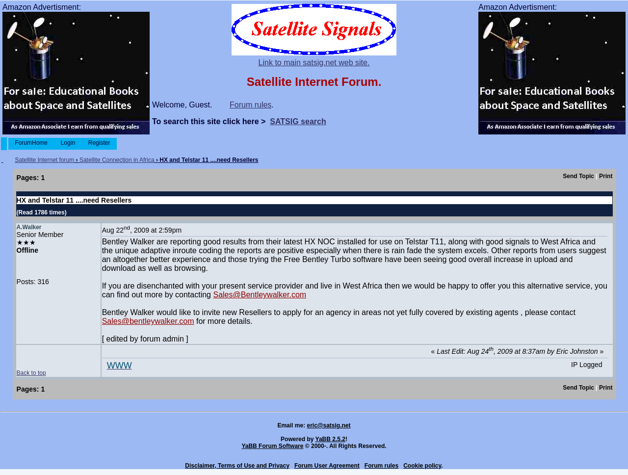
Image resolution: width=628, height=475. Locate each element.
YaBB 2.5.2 (330, 439)
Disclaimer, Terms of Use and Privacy (237, 465)
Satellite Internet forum (44, 160)
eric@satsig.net (328, 425)
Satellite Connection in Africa (117, 160)
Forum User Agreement (327, 465)
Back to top (31, 372)
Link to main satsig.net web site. (314, 62)
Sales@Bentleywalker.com (259, 294)
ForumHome (31, 142)
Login (67, 142)
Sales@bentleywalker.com (148, 321)
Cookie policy (422, 465)
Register (98, 142)
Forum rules (250, 105)
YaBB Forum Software (272, 446)
